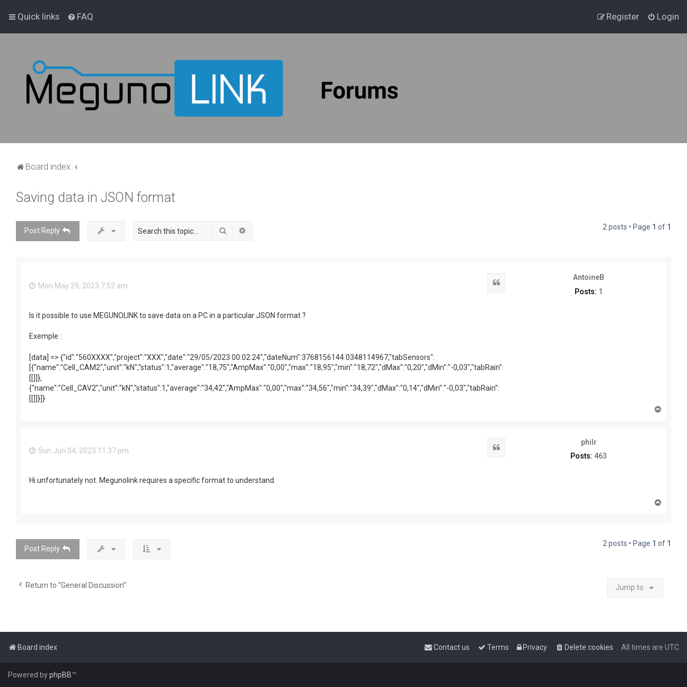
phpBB (60, 675)
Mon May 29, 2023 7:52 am (78, 285)
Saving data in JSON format (95, 197)
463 (600, 456)
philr (589, 442)
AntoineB (588, 277)
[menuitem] (80, 16)
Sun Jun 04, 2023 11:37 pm (79, 450)
